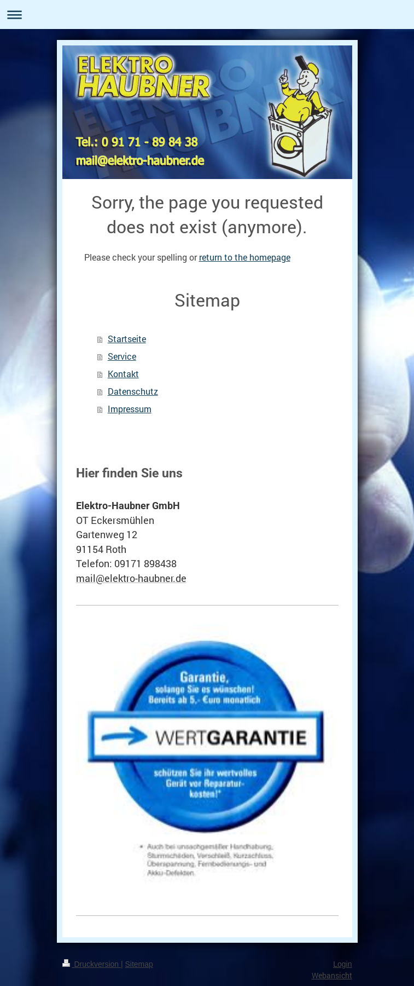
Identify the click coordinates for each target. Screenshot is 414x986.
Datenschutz (133, 391)
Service (122, 356)
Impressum (129, 408)
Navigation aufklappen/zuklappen (207, 14)
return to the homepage (244, 257)
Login (342, 964)
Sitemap (139, 964)
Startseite (127, 338)
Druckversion (91, 964)
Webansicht (332, 975)
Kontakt (123, 373)
